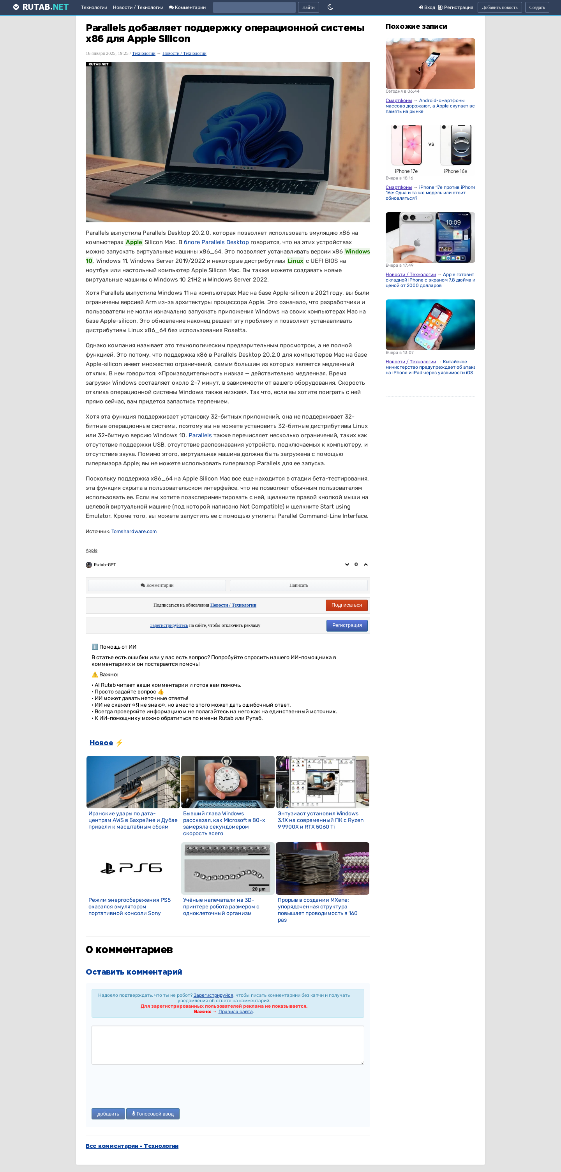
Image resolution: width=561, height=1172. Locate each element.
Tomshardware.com (134, 531)
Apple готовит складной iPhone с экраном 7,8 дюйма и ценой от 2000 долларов (430, 280)
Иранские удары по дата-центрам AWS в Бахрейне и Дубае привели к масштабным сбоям (133, 820)
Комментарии (187, 7)
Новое (101, 743)
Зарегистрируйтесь (169, 625)
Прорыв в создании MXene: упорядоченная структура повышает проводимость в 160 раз (318, 910)
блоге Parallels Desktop (216, 242)
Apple (91, 550)
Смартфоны (399, 100)
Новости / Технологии (138, 7)
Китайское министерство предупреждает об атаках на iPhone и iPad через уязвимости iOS (432, 367)
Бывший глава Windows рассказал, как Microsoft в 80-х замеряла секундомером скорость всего (224, 823)
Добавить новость (500, 7)
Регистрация (347, 625)
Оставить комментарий (134, 972)
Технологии (94, 7)
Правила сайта (236, 1011)
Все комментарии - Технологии (132, 1146)
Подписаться (347, 605)
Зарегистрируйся (213, 995)
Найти (308, 7)
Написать (298, 585)
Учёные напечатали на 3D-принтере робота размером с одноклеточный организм (221, 907)
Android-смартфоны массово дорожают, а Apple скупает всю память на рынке (432, 106)
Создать (537, 7)
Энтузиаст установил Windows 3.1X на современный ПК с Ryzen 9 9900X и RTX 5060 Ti (320, 820)
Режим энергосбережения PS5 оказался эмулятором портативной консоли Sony (129, 907)
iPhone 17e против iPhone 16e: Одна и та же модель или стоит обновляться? (431, 193)
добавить (108, 1114)
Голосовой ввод (153, 1114)
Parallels (200, 435)
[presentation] (151, 1087)
